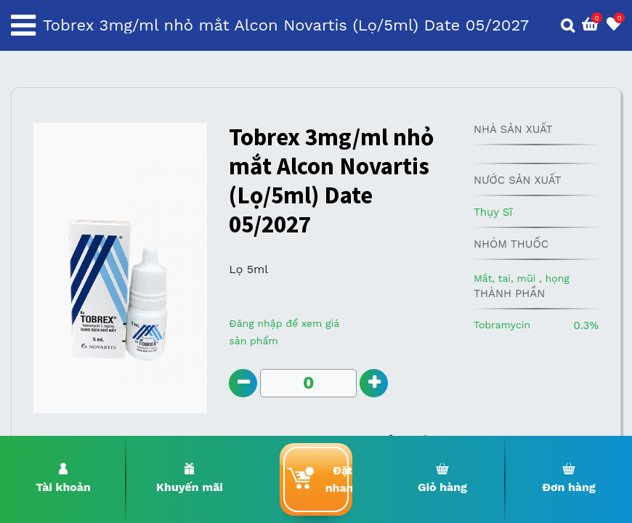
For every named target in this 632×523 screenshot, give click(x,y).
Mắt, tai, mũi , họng (522, 278)
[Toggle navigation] (23, 25)
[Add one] (374, 383)
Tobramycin (502, 325)
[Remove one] (243, 383)
